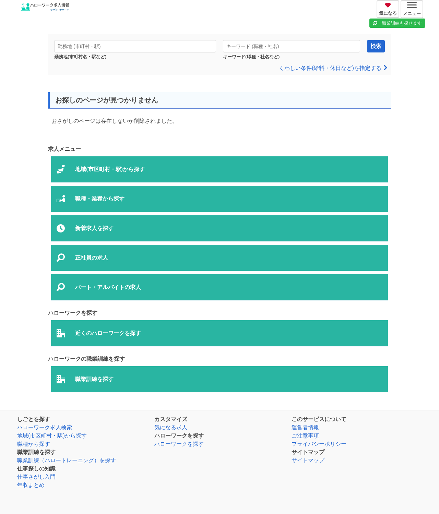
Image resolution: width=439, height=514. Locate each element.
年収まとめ (31, 485)
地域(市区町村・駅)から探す (52, 435)
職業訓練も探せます (402, 23)
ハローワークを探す (179, 444)
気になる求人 (170, 427)
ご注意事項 (305, 435)
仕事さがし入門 (36, 477)
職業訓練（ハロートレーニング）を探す (66, 460)
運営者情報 (305, 427)
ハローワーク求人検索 (44, 427)
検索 (375, 46)
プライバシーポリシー (319, 444)
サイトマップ (308, 460)
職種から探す (33, 444)
